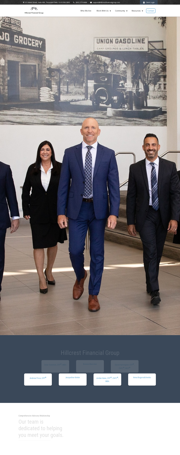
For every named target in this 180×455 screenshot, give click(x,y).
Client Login (149, 2)
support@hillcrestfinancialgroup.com (105, 2)
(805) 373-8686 (80, 2)
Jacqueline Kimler (72, 377)
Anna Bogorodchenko (142, 377)
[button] (86, 10)
